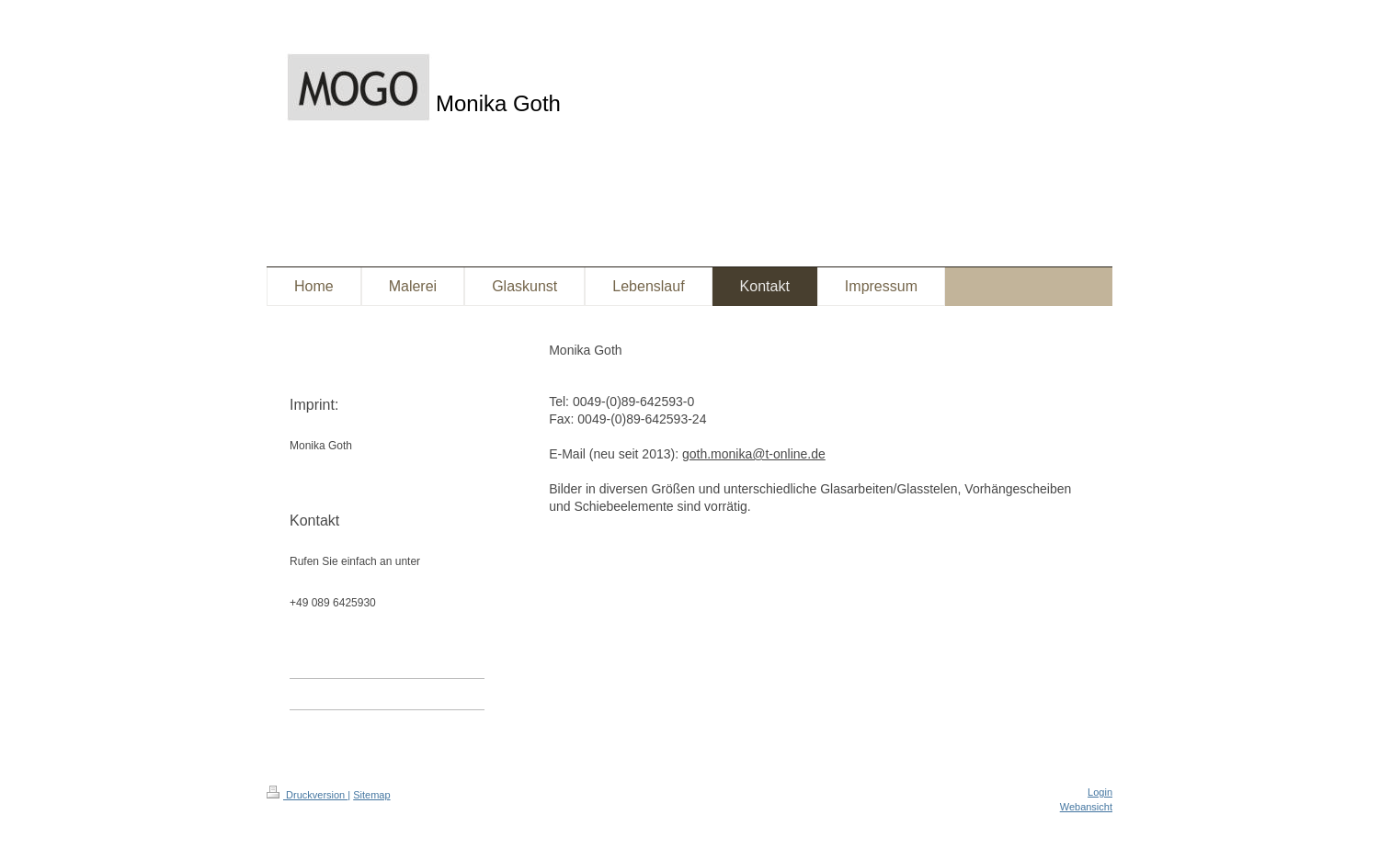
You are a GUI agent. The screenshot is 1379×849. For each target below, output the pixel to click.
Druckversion (307, 794)
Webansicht (1086, 806)
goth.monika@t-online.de (754, 454)
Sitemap (371, 794)
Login (1100, 792)
